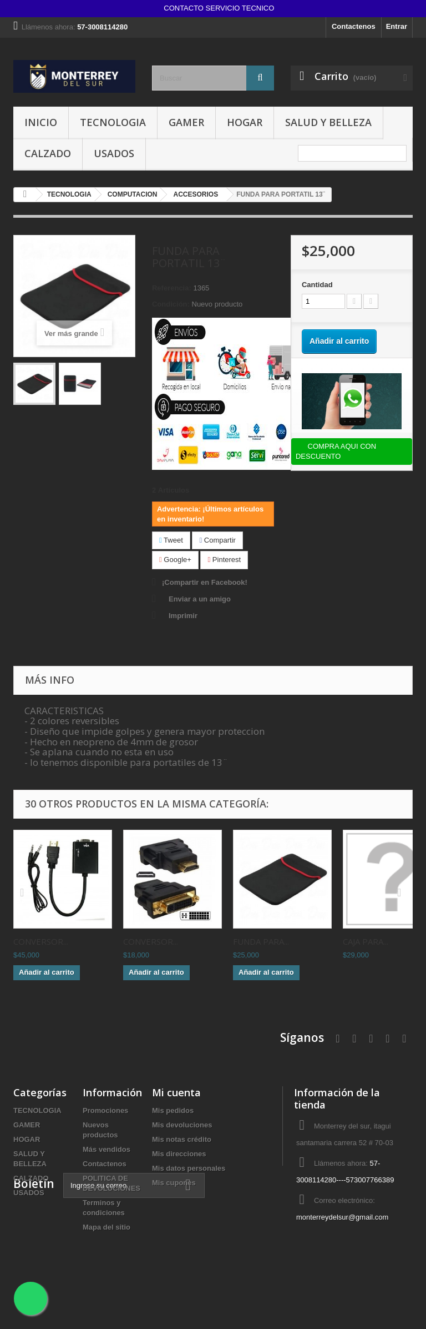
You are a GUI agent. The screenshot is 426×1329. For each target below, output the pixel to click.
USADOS (114, 153)
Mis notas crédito (181, 1139)
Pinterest (224, 559)
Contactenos (354, 26)
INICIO (40, 122)
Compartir (217, 540)
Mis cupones (174, 1182)
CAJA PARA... (365, 941)
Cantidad (317, 284)
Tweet (171, 540)
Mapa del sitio (106, 1227)
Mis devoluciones (182, 1125)
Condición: (171, 304)
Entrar (396, 26)
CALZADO (47, 153)
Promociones (105, 1110)
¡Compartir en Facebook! (204, 582)
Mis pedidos (173, 1110)
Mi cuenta (176, 1092)
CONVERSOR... (40, 941)
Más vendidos (106, 1149)
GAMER (186, 122)
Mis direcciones (179, 1154)
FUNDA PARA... (261, 941)
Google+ (175, 559)
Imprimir (183, 615)
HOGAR (244, 122)
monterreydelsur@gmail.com (342, 1217)
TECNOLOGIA (113, 122)
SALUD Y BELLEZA (328, 122)
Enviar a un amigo (200, 599)
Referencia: (171, 288)
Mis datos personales (188, 1168)
